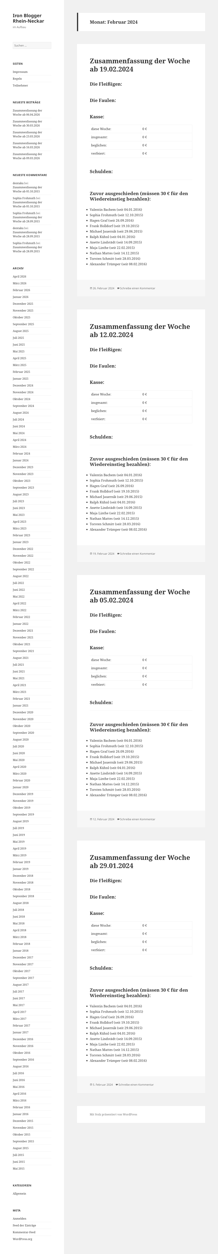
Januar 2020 (20, 787)
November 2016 (23, 1046)
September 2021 (23, 651)
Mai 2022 (19, 596)
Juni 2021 (19, 671)
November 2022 (23, 556)
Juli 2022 (18, 583)
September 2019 (23, 814)
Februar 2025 (21, 372)
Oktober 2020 (21, 726)
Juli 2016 (18, 1073)
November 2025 (23, 310)
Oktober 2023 (21, 481)
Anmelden (19, 1218)
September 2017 (23, 978)
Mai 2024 (19, 433)
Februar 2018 (21, 944)
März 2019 (19, 855)
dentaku (18, 183)
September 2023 (23, 487)
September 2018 (23, 896)
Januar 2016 (20, 1114)
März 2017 (19, 1019)
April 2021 (19, 685)
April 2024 (19, 440)
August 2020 (21, 739)
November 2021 (23, 637)
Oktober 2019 (21, 807)
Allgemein (19, 1193)
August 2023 (21, 494)
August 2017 (21, 985)
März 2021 (19, 692)
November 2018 (23, 882)
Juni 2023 (19, 508)
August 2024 (21, 413)
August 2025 (21, 331)
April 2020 (19, 767)
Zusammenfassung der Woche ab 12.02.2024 (140, 330)
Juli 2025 (18, 338)
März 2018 (19, 937)
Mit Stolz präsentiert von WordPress (113, 1114)
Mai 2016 (19, 1087)
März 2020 (19, 773)
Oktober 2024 (21, 399)
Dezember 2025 (23, 304)
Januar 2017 (20, 1032)
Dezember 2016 (23, 1039)
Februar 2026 (21, 290)
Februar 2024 (21, 453)
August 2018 (21, 903)
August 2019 (21, 821)
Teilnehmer (20, 85)
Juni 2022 (19, 590)
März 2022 (19, 610)
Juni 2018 (19, 916)
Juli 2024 (18, 419)
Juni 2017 (19, 998)
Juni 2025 (19, 344)
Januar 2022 (20, 624)
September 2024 (23, 406)
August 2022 (21, 576)
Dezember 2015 (23, 1121)
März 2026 (19, 283)
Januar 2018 (20, 951)
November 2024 (23, 392)
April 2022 (19, 603)
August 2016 (21, 1066)
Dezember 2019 (23, 794)
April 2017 (19, 1012)
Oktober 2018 (21, 889)
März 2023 (19, 528)
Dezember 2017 (23, 957)
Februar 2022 (21, 617)
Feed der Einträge (24, 1225)
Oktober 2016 (21, 1053)
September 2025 (23, 324)
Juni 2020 (19, 753)
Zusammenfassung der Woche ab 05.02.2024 (140, 595)
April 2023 (19, 521)
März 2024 (19, 447)
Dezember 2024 (23, 385)
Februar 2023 (21, 535)
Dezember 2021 (23, 630)
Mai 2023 (19, 515)
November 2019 (23, 801)
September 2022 (23, 569)
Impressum (20, 72)
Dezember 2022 (23, 549)
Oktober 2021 (21, 644)
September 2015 (23, 1141)
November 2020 (23, 719)
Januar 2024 (20, 460)
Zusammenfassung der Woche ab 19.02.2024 (140, 64)
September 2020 (23, 733)
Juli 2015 (18, 1155)
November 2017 (23, 964)
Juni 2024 (19, 426)
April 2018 (19, 930)
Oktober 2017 (21, 971)
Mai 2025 (19, 351)
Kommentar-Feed (24, 1232)
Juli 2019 (18, 828)
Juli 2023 (18, 501)
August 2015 (21, 1148)
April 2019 (19, 848)
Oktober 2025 (21, 317)
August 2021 (21, 658)
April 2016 (19, 1094)
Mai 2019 (19, 842)
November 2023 (23, 474)
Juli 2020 (18, 746)
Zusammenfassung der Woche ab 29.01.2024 (140, 861)
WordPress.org (22, 1239)
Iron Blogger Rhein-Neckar (28, 18)
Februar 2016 (21, 1107)
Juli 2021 (18, 664)
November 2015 (23, 1128)
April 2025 (19, 358)
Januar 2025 (20, 378)
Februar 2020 (21, 780)
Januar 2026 (20, 297)
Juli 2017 (18, 991)
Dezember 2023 (23, 467)
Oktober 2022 (21, 562)
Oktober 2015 (21, 1134)
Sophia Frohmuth (24, 198)
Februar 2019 (21, 862)
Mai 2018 (19, 923)
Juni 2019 (19, 835)
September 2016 (23, 1059)
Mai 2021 (19, 678)
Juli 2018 (18, 910)
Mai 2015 (19, 1168)
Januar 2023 (20, 542)
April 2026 (19, 276)
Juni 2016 (19, 1080)
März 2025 (19, 365)
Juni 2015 (19, 1162)
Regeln (17, 79)
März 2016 (19, 1100)
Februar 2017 (21, 1025)
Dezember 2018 (23, 876)
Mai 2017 (19, 1005)
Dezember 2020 (23, 712)
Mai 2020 (19, 760)
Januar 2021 (20, 705)
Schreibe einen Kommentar (137, 288)
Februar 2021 (21, 699)
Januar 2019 (20, 869)
